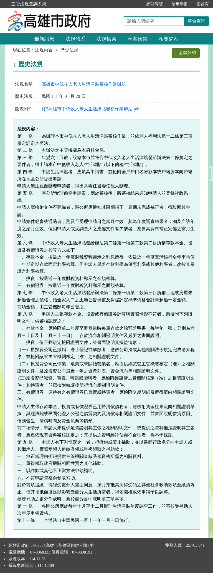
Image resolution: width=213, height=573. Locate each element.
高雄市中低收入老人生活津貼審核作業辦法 (84, 84)
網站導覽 (154, 4)
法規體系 (75, 39)
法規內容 (44, 50)
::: (136, 4)
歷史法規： (26, 96)
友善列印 (186, 53)
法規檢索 (106, 39)
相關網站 (169, 39)
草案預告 (138, 39)
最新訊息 (44, 39)
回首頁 (202, 4)
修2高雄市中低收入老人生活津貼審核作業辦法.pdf (91, 108)
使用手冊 (179, 4)
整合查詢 (196, 21)
